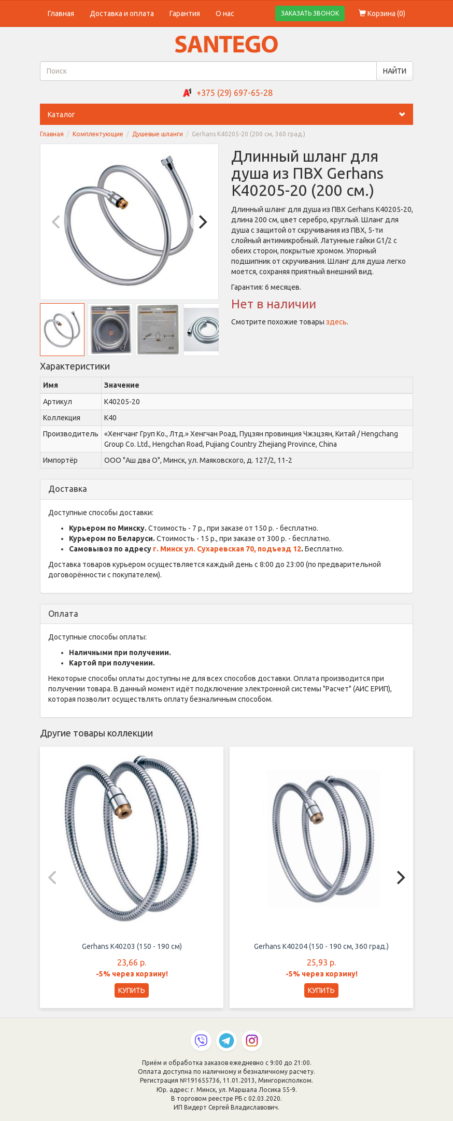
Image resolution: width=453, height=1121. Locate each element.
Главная (61, 13)
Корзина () (382, 13)
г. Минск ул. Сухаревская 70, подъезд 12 (227, 549)
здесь (336, 322)
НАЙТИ (394, 71)
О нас (225, 13)
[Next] (201, 221)
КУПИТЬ (131, 990)
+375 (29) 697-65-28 (234, 92)
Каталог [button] (230, 114)
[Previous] (57, 221)
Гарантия (184, 13)
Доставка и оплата (122, 13)
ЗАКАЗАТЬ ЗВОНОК (310, 13)
